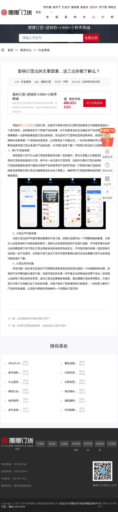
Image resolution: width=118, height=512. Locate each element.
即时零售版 (88, 446)
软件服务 (47, 12)
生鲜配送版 (100, 446)
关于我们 (103, 12)
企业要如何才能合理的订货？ (34, 318)
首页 (38, 12)
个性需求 (111, 443)
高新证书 (74, 503)
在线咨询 (94, 103)
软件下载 (57, 12)
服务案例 (75, 12)
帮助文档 (112, 12)
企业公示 (64, 503)
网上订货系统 (27, 125)
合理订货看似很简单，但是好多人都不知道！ (43, 325)
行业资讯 (44, 50)
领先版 (52, 443)
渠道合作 (84, 12)
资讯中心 (94, 12)
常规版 (40, 443)
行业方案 (66, 12)
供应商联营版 (76, 446)
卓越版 (64, 443)
